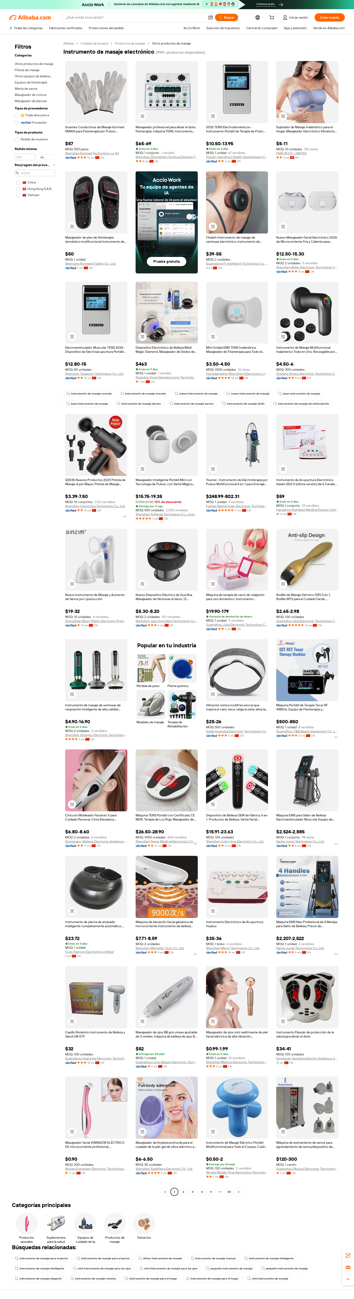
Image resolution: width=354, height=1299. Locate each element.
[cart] (272, 18)
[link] (348, 1255)
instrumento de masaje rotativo (93, 1278)
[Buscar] (226, 17)
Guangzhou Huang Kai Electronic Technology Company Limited (96, 1058)
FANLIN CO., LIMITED (291, 153)
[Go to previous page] (165, 1192)
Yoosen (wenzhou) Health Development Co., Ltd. (237, 157)
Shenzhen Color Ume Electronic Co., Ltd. (235, 841)
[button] (210, 17)
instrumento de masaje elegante (38, 1278)
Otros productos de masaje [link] (171, 43)
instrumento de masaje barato (139, 404)
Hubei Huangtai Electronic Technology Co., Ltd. (237, 731)
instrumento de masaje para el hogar (151, 1278)
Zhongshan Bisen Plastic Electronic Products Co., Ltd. (96, 621)
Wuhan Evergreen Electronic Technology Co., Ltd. (96, 1169)
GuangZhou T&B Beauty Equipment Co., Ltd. (307, 731)
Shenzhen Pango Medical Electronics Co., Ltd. (167, 841)
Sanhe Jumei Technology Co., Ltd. (300, 841)
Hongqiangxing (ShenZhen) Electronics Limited (237, 374)
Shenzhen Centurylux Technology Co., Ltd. (95, 506)
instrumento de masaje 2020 (243, 404)
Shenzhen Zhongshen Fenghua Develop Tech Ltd (167, 157)
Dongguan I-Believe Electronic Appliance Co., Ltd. (96, 841)
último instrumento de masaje (160, 1258)
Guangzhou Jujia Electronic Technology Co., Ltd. (237, 624)
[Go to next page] (238, 1192)
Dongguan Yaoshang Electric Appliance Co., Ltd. (307, 1058)
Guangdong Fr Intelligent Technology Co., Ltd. (237, 263)
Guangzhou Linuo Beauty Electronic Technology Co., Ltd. (167, 1062)
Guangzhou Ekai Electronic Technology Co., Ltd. (307, 621)
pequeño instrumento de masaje (229, 1268)
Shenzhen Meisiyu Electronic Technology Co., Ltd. (237, 1062)
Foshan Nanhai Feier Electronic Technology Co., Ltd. (237, 506)
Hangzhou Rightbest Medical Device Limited (307, 510)
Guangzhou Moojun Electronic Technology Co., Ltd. (307, 1169)
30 (229, 1191)
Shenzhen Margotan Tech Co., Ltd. (160, 948)
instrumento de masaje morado (89, 393)
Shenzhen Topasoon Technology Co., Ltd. (94, 374)
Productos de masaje (130, 43)
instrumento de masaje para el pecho (41, 1258)
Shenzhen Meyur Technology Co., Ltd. (233, 948)
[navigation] (35, 618)
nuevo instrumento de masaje (196, 393)
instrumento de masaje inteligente (269, 1258)
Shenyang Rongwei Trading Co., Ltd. (90, 263)
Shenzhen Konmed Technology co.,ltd (92, 153)
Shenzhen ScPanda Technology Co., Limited (167, 514)
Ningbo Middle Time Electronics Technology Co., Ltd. (237, 1172)
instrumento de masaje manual (213, 1258)
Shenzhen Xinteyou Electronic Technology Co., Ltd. (96, 735)
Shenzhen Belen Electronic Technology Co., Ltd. (307, 267)
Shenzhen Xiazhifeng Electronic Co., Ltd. (164, 1169)
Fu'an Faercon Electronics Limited (89, 952)
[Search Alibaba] (135, 17)
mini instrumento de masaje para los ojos (102, 1268)
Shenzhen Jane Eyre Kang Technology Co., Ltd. (167, 621)
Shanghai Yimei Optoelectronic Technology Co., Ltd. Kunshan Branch (167, 377)
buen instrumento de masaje (299, 393)
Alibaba (68, 43)
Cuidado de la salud (94, 43)
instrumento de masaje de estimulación (301, 404)
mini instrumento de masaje (267, 1278)
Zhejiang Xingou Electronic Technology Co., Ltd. (307, 374)
